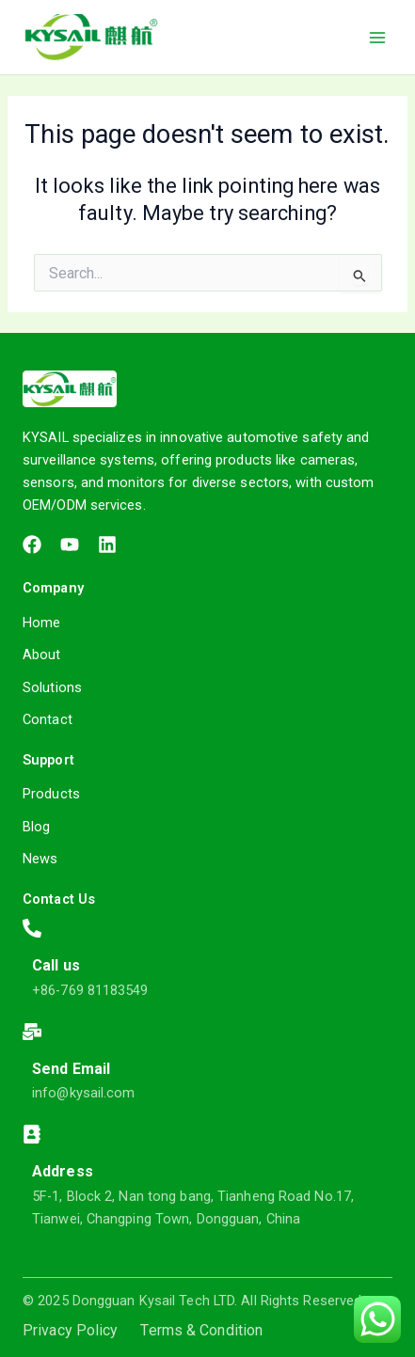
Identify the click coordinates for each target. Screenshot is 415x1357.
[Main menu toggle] (377, 36)
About (42, 654)
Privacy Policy (70, 1330)
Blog (36, 826)
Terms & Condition (201, 1330)
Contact (47, 719)
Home (41, 622)
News (40, 858)
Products (51, 793)
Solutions (52, 687)
